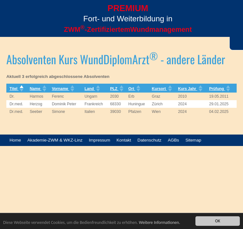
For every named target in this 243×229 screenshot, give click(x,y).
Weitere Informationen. (159, 223)
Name (37, 89)
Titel (16, 89)
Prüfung (219, 89)
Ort (133, 89)
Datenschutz (149, 140)
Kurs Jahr (189, 89)
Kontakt (123, 140)
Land (91, 89)
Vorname (62, 89)
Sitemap (193, 140)
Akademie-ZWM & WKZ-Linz (54, 140)
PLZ (116, 89)
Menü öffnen (12, 24)
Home (15, 140)
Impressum (99, 140)
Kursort (161, 89)
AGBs (173, 140)
